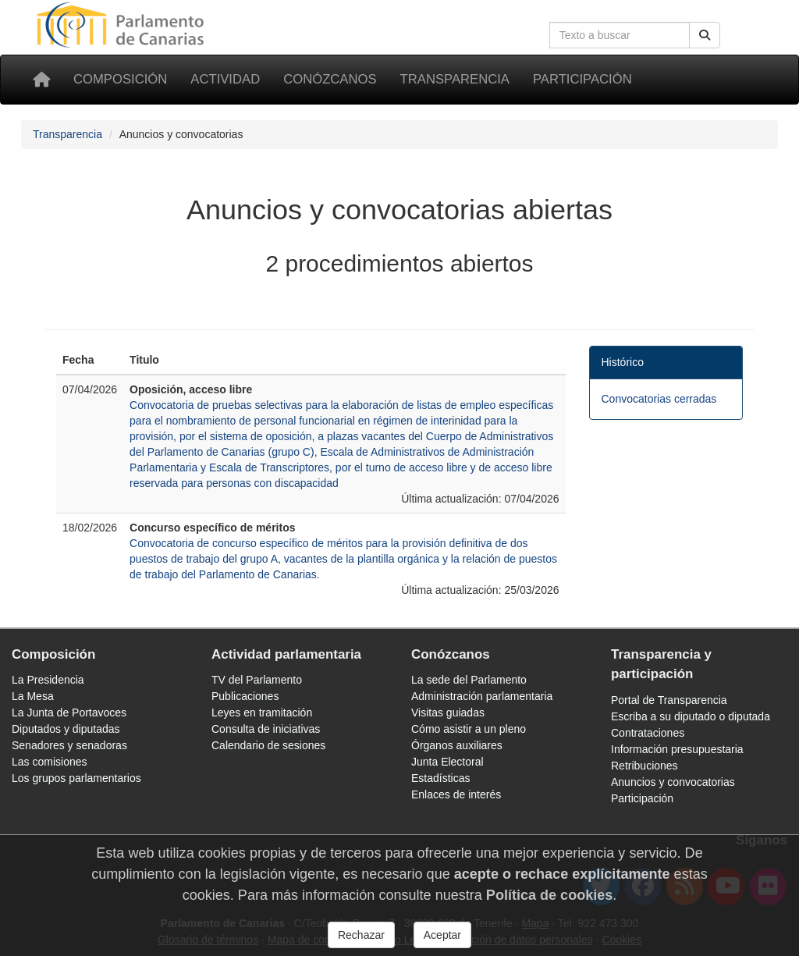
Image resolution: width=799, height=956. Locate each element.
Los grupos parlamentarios (76, 778)
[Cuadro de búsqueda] (619, 35)
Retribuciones (644, 765)
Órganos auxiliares (456, 745)
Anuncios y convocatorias (673, 782)
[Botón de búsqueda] (704, 35)
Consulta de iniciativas (265, 729)
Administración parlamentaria (481, 696)
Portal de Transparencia (669, 700)
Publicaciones (245, 696)
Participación (582, 79)
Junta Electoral (447, 761)
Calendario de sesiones (268, 745)
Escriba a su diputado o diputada (690, 716)
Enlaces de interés (456, 794)
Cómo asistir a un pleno (468, 729)
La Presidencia (48, 679)
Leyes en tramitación (261, 712)
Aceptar (442, 935)
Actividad (225, 79)
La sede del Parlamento (469, 679)
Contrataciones (647, 733)
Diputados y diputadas (66, 729)
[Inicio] (41, 79)
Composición (120, 79)
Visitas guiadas (448, 712)
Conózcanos (329, 79)
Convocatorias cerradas (659, 399)
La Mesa (33, 696)
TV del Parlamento (256, 679)
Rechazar (361, 935)
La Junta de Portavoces (69, 712)
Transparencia (455, 79)
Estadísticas (440, 778)
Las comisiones (49, 761)
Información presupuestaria (677, 749)
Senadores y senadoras (69, 745)
